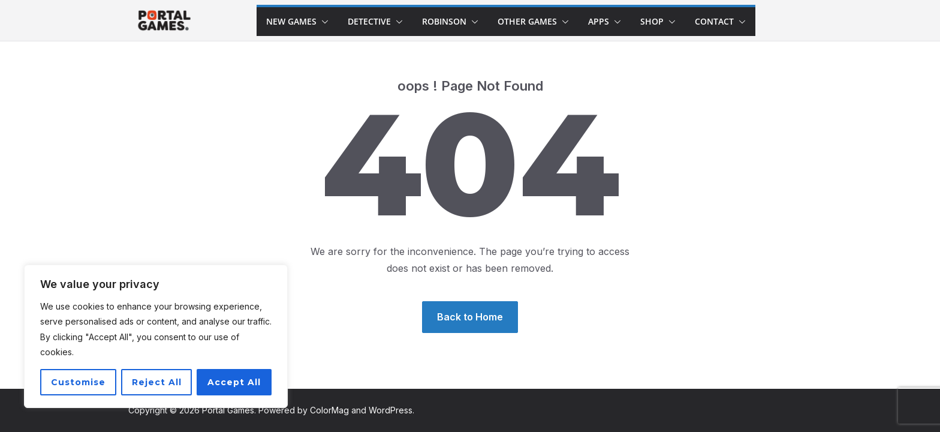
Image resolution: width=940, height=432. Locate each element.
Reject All (157, 382)
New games (291, 21)
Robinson (444, 21)
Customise (78, 382)
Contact (714, 21)
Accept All (234, 382)
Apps (598, 21)
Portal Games (228, 410)
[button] (323, 21)
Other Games (527, 21)
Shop (652, 21)
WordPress (390, 410)
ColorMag (329, 410)
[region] (156, 336)
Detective (369, 21)
